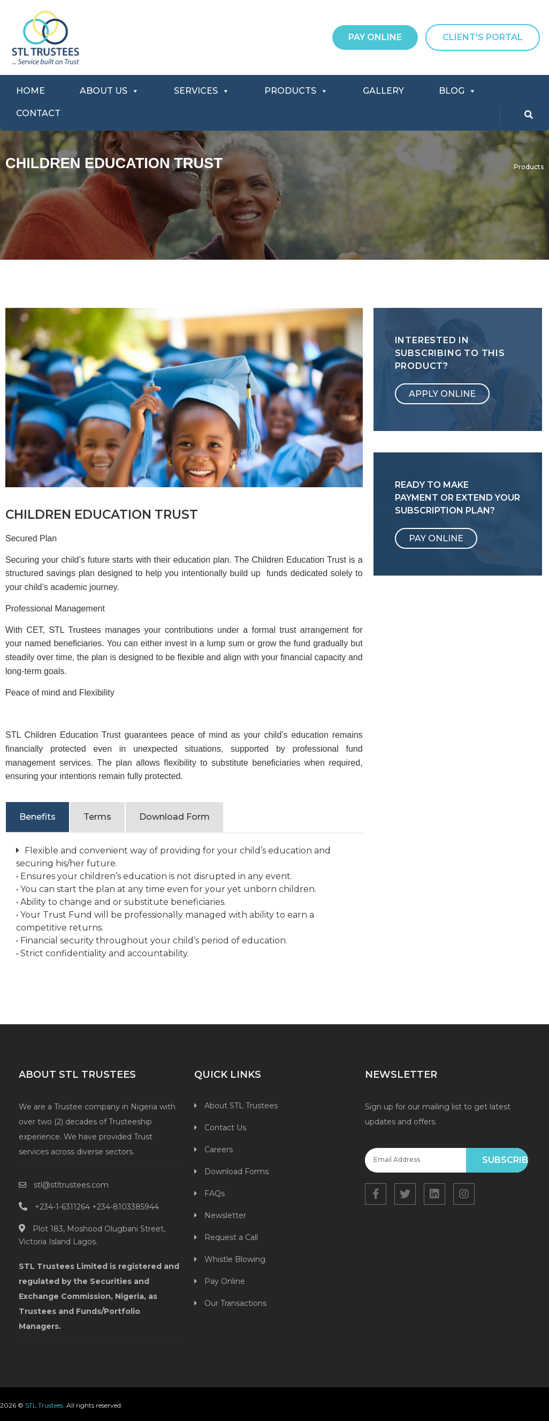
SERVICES (202, 91)
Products (529, 167)
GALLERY (383, 91)
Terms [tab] (97, 817)
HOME (30, 91)
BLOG (457, 91)
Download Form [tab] (174, 817)
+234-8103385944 (125, 1207)
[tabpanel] (184, 904)
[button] (375, 37)
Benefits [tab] (37, 817)
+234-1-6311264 (62, 1207)
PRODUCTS (296, 91)
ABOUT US (109, 91)
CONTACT (38, 113)
